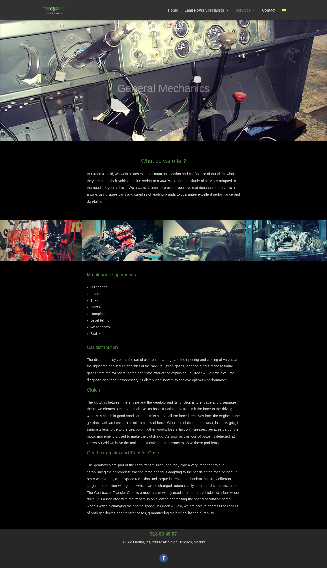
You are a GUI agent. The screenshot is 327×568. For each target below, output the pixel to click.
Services (243, 10)
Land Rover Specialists (204, 10)
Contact (268, 10)
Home (173, 10)
